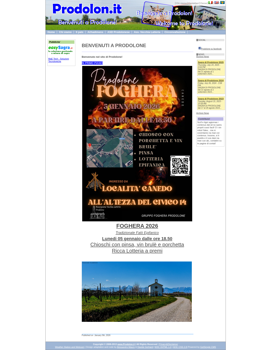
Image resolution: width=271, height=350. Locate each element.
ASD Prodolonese (118, 32)
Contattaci (193, 3)
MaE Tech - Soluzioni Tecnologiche (58, 60)
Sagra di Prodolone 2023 (211, 98)
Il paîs (79, 32)
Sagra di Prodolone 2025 (211, 62)
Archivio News (202, 57)
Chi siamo (181, 3)
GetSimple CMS (208, 347)
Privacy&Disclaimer (168, 344)
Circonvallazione (174, 32)
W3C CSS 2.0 (180, 347)
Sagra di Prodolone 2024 (211, 80)
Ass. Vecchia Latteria (147, 32)
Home (51, 32)
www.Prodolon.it (126, 344)
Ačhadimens (95, 32)
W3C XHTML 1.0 (163, 347)
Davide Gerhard (145, 347)
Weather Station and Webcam (69, 347)
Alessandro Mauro (126, 347)
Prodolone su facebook (210, 49)
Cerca (204, 3)
